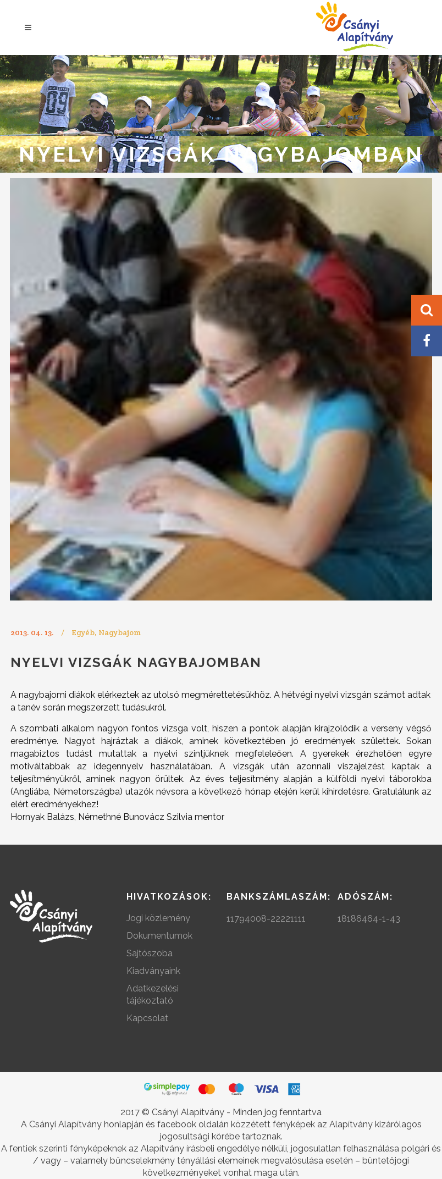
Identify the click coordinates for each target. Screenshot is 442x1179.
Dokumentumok (159, 935)
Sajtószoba (149, 953)
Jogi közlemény (158, 918)
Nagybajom (119, 632)
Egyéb (83, 632)
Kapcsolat (147, 1018)
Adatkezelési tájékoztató (152, 994)
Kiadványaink (153, 971)
